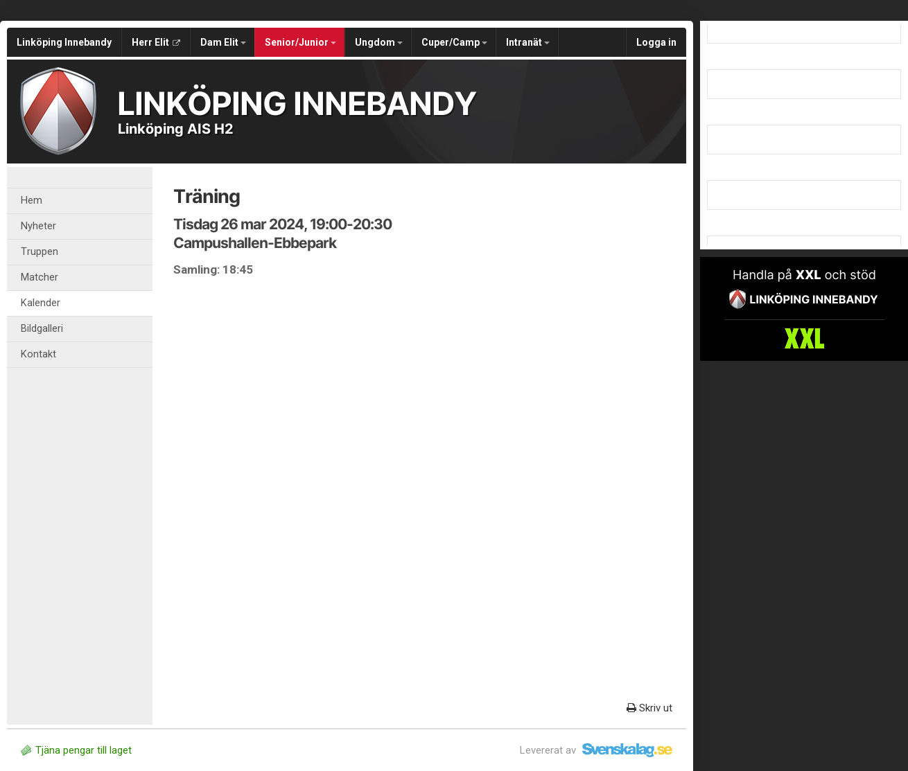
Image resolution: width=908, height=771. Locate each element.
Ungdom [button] (379, 42)
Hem (31, 200)
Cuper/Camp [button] (454, 42)
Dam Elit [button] (223, 42)
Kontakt (38, 354)
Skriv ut (649, 708)
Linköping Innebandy (64, 42)
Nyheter (38, 226)
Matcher (39, 277)
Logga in (656, 42)
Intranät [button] (528, 42)
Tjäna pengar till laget (76, 750)
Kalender (40, 303)
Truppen (39, 252)
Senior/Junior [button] (300, 42)
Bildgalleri (42, 329)
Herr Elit (156, 42)
